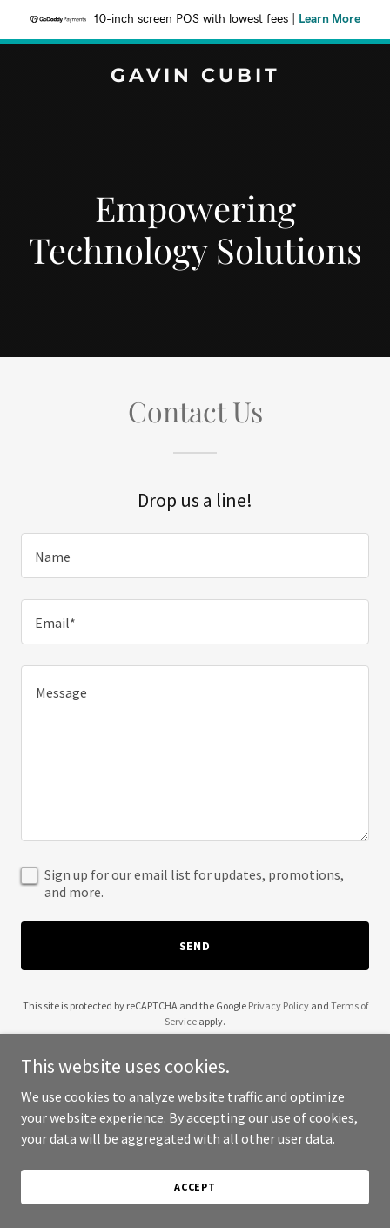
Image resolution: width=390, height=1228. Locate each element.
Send (195, 946)
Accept (195, 1186)
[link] (195, 76)
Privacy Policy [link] (278, 1005)
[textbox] (195, 555)
